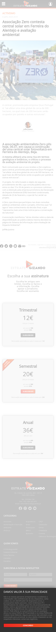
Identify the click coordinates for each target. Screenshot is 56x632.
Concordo (28, 625)
